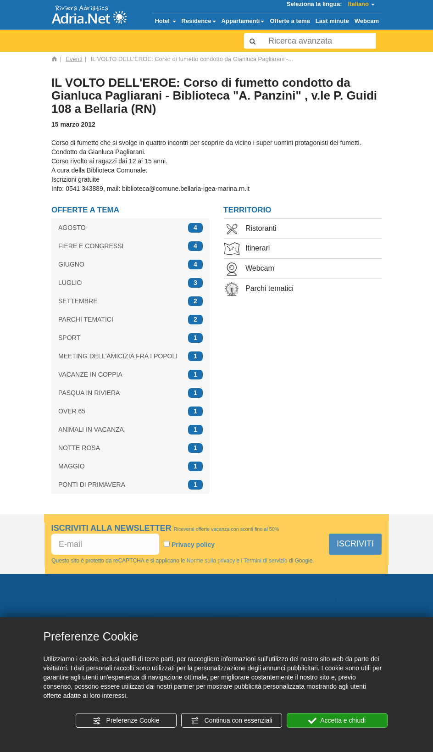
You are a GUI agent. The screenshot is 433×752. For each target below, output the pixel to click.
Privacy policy (193, 544)
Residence (199, 20)
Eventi (74, 59)
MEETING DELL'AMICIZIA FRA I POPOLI (130, 356)
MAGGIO (130, 466)
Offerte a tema (290, 20)
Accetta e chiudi (337, 721)
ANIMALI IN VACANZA (130, 429)
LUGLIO (130, 283)
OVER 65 (130, 411)
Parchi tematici (258, 289)
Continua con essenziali (231, 721)
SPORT (130, 338)
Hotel (165, 20)
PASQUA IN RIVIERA (130, 393)
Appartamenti (243, 20)
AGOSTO (130, 228)
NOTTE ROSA (130, 448)
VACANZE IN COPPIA (130, 374)
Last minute (332, 20)
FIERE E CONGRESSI (130, 246)
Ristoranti (250, 229)
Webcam (367, 20)
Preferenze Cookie (126, 721)
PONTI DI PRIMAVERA (130, 485)
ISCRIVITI (355, 543)
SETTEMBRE (130, 301)
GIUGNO (130, 264)
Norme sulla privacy (210, 560)
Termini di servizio (265, 560)
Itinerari (246, 249)
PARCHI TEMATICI (130, 319)
